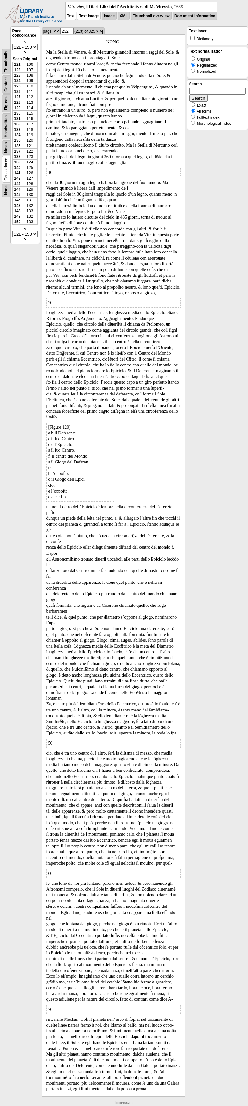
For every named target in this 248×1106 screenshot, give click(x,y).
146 (17, 200)
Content (6, 84)
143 (17, 184)
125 (17, 86)
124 (17, 81)
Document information (194, 16)
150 (17, 222)
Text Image (89, 16)
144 (17, 189)
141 (17, 173)
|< (54, 31)
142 (17, 178)
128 (17, 102)
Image (109, 16)
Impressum (123, 1102)
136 (17, 146)
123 (17, 75)
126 (17, 91)
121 (17, 64)
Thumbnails (6, 61)
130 (17, 113)
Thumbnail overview (151, 16)
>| (101, 31)
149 (17, 216)
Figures (6, 103)
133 (17, 129)
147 (17, 205)
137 (17, 151)
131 (17, 119)
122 (17, 70)
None (6, 190)
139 (17, 162)
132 (17, 124)
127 (17, 97)
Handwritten (6, 126)
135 (17, 140)
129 (17, 108)
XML (124, 16)
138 (17, 156)
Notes (6, 147)
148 (17, 211)
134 (17, 135)
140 (17, 167)
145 (17, 194)
